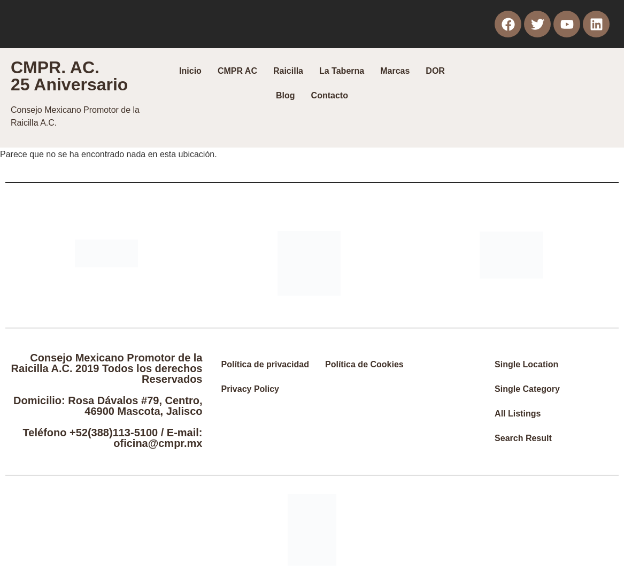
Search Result (523, 438)
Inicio (190, 70)
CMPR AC (237, 70)
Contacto (329, 95)
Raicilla (288, 70)
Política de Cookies (364, 364)
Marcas (395, 70)
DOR (435, 70)
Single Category (527, 388)
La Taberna (341, 70)
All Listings (518, 413)
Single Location (526, 364)
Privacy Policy (250, 388)
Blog (285, 95)
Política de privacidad (265, 364)
